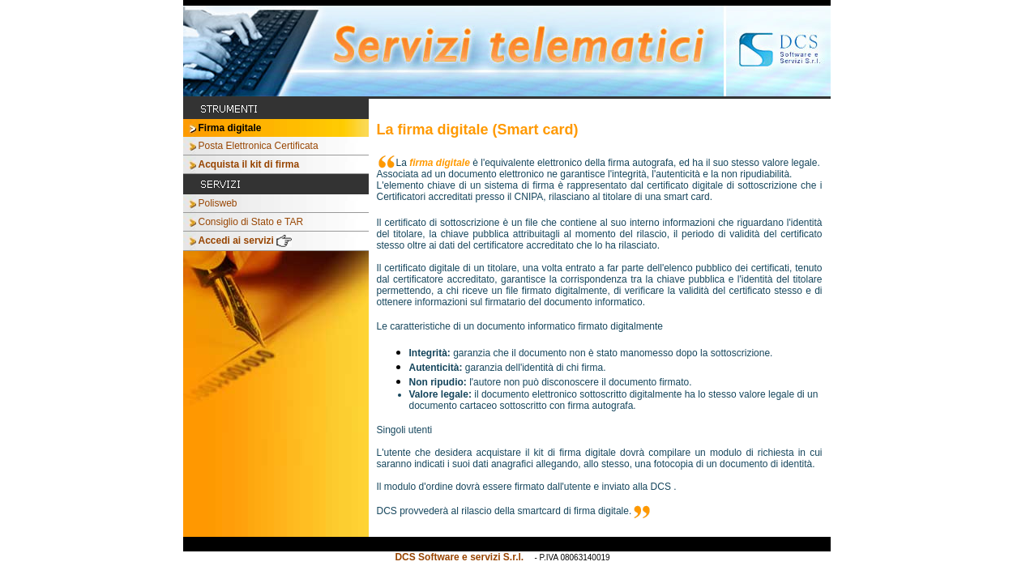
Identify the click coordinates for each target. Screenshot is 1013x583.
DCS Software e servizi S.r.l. (460, 557)
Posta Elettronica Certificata (258, 145)
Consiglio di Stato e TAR (251, 222)
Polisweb (218, 203)
